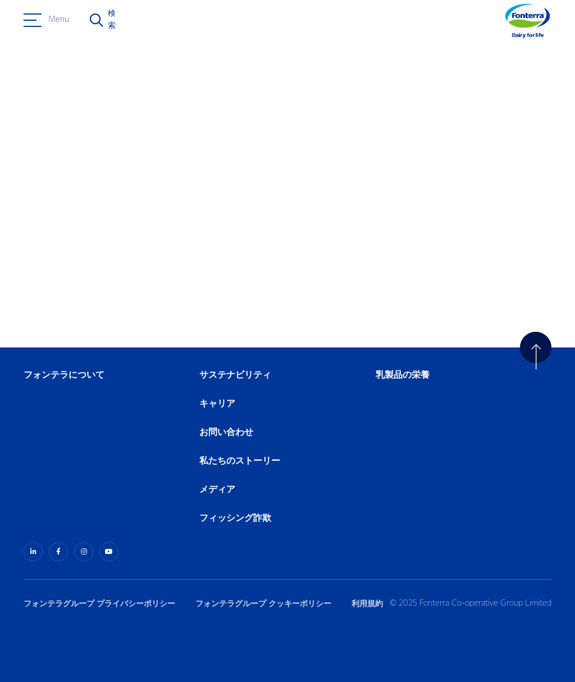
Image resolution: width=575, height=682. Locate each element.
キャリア (217, 404)
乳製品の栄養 (403, 375)
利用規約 (367, 603)
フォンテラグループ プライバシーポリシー (99, 603)
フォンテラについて (64, 375)
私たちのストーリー (239, 461)
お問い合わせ (226, 432)
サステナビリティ (235, 375)
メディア (217, 490)
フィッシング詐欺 (235, 518)
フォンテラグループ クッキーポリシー (263, 603)
